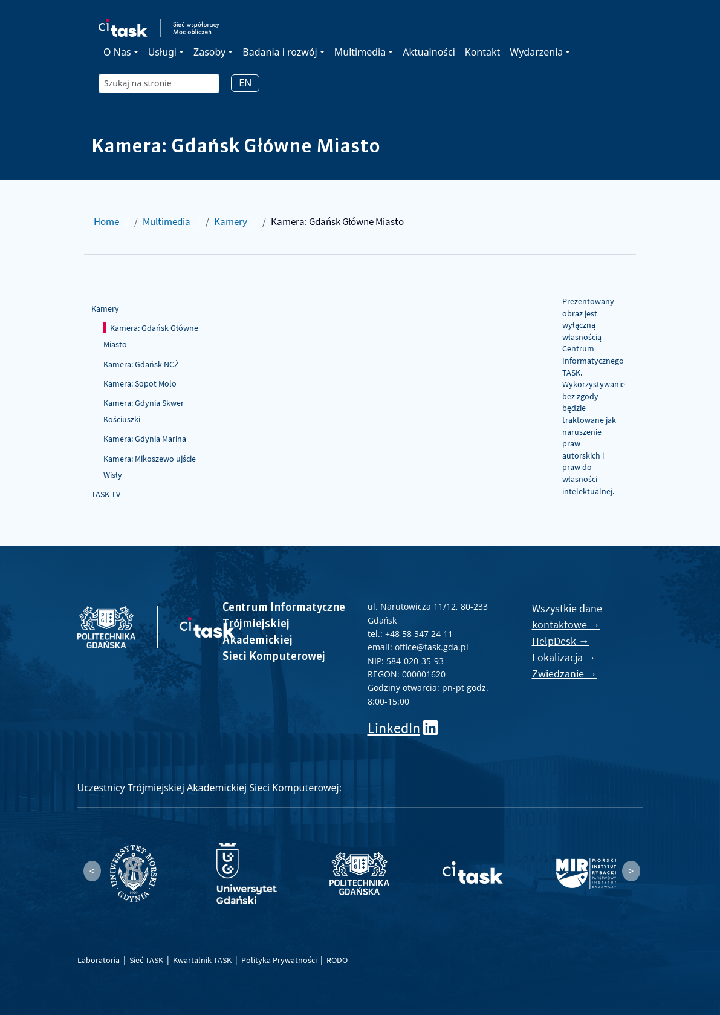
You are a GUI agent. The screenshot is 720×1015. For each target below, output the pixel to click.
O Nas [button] (117, 52)
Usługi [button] (162, 52)
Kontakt (483, 52)
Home (106, 221)
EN (245, 83)
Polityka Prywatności (279, 960)
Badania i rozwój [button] (279, 52)
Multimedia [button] (360, 52)
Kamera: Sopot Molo (140, 383)
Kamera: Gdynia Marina (144, 438)
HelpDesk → (560, 641)
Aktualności (429, 52)
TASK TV (105, 494)
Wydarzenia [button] (536, 52)
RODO (337, 960)
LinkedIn (394, 728)
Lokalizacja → (564, 657)
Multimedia (166, 221)
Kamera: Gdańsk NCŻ (141, 364)
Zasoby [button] (209, 52)
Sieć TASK (146, 960)
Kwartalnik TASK (202, 960)
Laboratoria (98, 960)
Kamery (230, 221)
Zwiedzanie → (564, 673)
